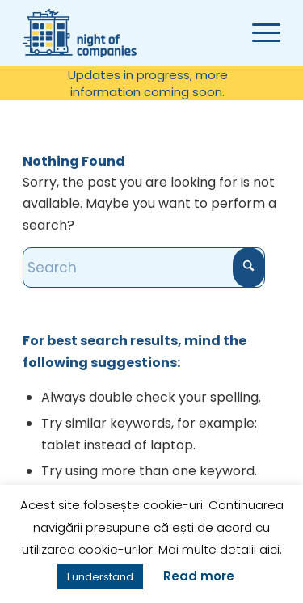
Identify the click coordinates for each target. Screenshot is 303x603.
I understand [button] (100, 576)
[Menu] (258, 33)
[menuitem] (147, 83)
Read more (198, 575)
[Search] (144, 267)
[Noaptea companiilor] (144, 33)
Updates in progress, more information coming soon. (148, 83)
